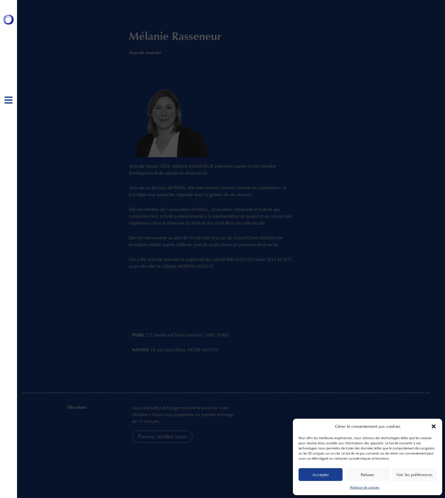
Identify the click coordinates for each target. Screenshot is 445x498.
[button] (433, 426)
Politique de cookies (364, 487)
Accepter (320, 474)
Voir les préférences (414, 474)
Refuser (367, 474)
